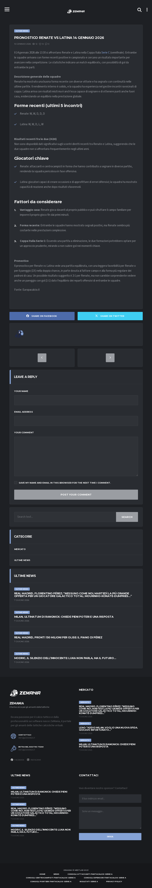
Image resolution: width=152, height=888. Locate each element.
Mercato (20, 549)
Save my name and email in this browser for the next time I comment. (62, 482)
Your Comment (24, 432)
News (56, 874)
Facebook (17, 760)
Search (127, 516)
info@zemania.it (26, 738)
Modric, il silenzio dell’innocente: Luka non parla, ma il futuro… (65, 658)
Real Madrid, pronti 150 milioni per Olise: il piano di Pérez (58, 637)
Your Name (21, 391)
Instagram (34, 760)
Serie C (105, 53)
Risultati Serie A (89, 881)
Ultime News (22, 560)
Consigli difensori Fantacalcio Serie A (105, 878)
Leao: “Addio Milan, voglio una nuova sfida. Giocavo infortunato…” (108, 728)
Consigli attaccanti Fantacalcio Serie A (90, 874)
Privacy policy (114, 881)
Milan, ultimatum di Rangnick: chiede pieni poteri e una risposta (64, 616)
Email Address (23, 412)
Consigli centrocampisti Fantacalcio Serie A (51, 878)
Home (42, 874)
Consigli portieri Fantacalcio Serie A (50, 881)
